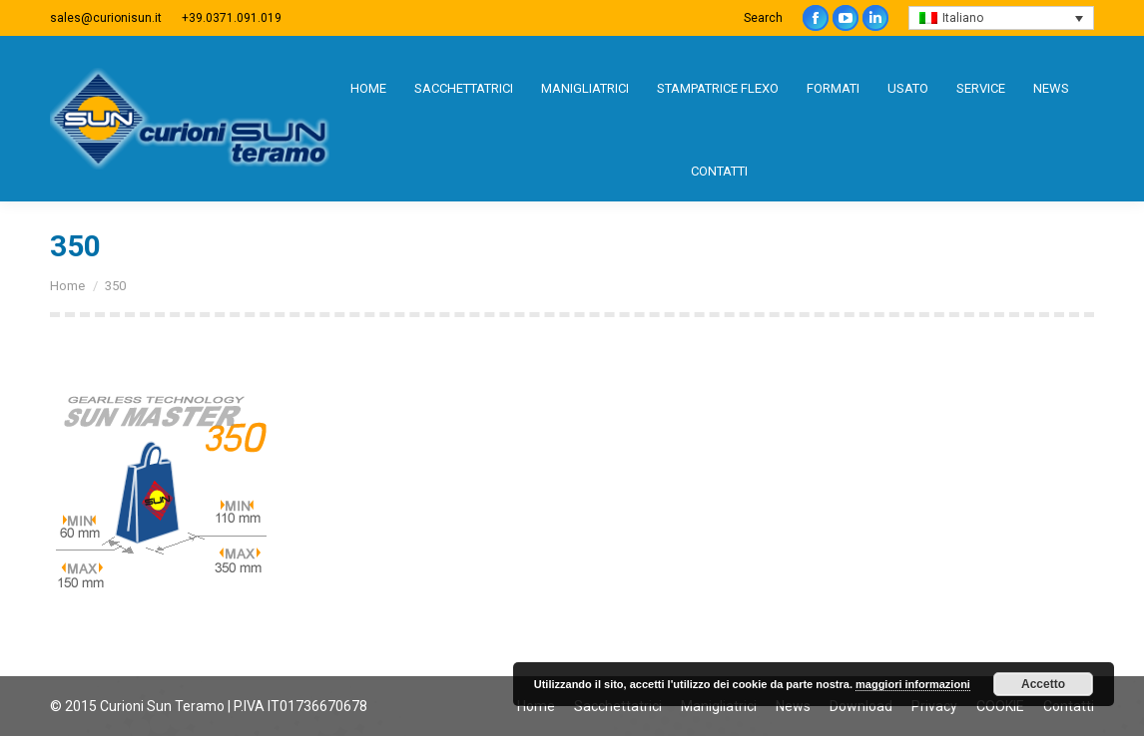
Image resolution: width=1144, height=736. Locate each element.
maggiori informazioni (913, 684)
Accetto (1043, 684)
